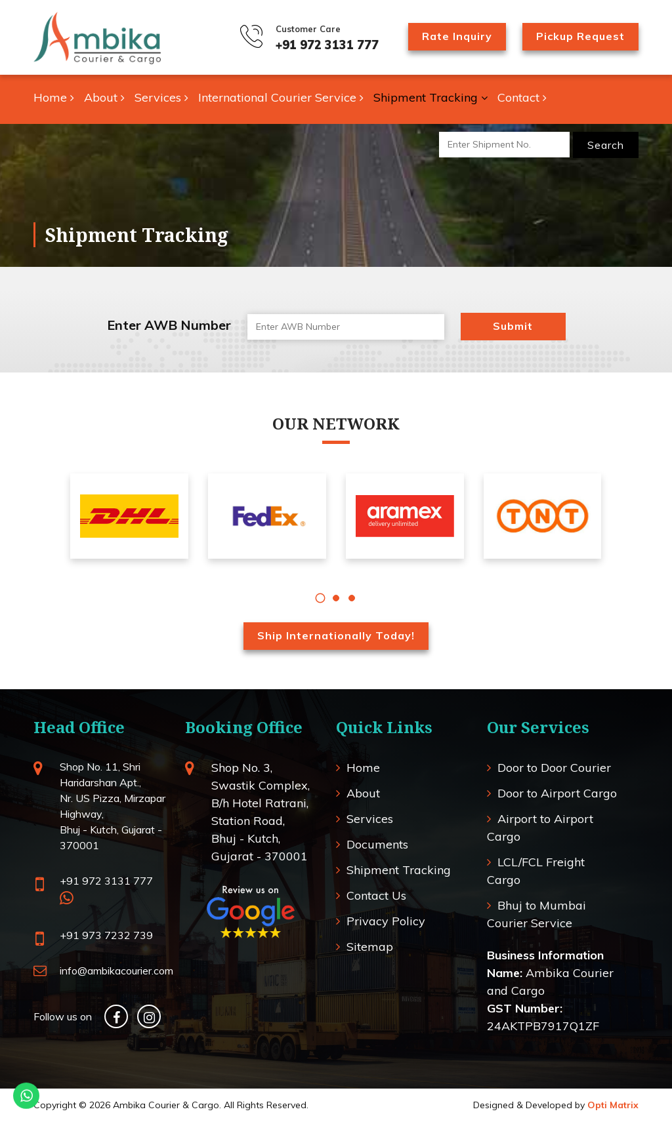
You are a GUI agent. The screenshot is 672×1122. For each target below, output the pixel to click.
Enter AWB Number (169, 325)
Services (161, 97)
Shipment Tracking (430, 97)
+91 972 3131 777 (327, 44)
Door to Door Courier (554, 767)
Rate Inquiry (457, 36)
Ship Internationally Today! (336, 635)
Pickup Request (580, 36)
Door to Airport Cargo (557, 793)
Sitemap (369, 946)
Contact (522, 97)
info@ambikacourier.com (116, 970)
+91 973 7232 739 (106, 935)
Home (53, 97)
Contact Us (376, 895)
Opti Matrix (613, 1105)
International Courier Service (281, 97)
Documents (377, 844)
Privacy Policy (385, 921)
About (104, 97)
